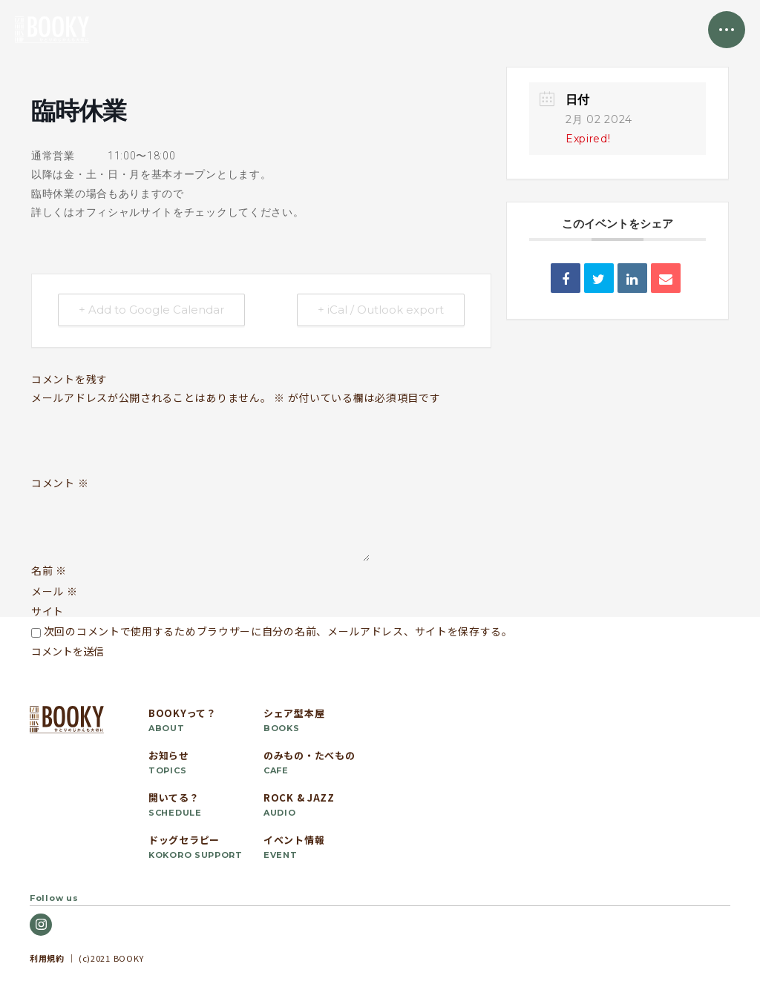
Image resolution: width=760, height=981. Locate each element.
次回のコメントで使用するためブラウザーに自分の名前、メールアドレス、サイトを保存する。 (278, 631)
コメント (59, 483)
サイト (47, 611)
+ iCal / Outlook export (380, 310)
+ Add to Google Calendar (152, 310)
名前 (49, 571)
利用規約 (47, 958)
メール (54, 591)
